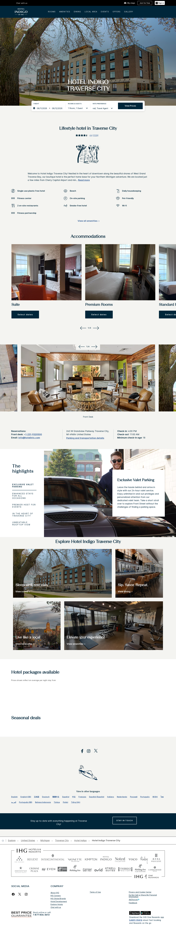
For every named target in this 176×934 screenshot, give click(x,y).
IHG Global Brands (58, 898)
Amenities (64, 12)
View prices (130, 106)
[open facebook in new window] (80, 751)
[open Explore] (12, 840)
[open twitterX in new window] (94, 751)
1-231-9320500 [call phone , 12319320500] (33, 434)
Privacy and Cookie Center (140, 892)
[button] (25, 314)
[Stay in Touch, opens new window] (124, 820)
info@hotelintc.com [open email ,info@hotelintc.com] (29, 437)
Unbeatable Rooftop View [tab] (21, 523)
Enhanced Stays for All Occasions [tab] (22, 495)
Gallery (128, 12)
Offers (117, 12)
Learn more (135, 920)
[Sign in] (160, 3)
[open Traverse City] (62, 840)
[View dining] (125, 592)
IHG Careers (56, 896)
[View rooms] (22, 592)
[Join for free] (144, 3)
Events (105, 12)
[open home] (4, 840)
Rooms (52, 12)
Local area (91, 12)
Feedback (133, 903)
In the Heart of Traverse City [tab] (22, 514)
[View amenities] (75, 644)
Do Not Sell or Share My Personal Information (143, 896)
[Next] (96, 328)
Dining (77, 12)
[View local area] (24, 644)
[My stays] (129, 3)
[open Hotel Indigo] (80, 840)
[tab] (24, 469)
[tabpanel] (110, 493)
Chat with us (21, 3)
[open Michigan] (45, 840)
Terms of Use (95, 892)
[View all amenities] (88, 221)
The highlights (23, 469)
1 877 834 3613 (41, 915)
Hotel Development (59, 901)
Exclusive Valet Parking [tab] (23, 485)
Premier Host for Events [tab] (24, 505)
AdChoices (134, 900)
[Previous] (82, 328)
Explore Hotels (57, 904)
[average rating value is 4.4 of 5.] (84, 135)
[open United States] (27, 840)
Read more (84, 180)
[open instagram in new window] (87, 751)
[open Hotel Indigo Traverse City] (105, 840)
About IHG (55, 893)
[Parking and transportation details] (85, 438)
